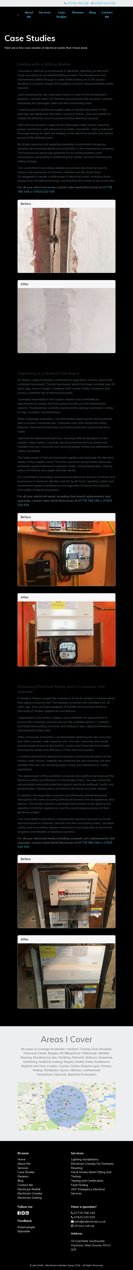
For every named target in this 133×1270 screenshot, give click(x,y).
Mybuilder (24, 1231)
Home (21, 1159)
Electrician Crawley (30, 1193)
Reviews (78, 12)
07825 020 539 (104, 3)
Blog (92, 12)
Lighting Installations (84, 1159)
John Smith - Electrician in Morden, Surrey (53, 1265)
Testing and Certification (87, 1180)
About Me (29, 14)
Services (44, 12)
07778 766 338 (77, 3)
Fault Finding (79, 1185)
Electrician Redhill (29, 1189)
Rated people (26, 1227)
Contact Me (107, 14)
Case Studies (61, 14)
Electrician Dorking (30, 1197)
